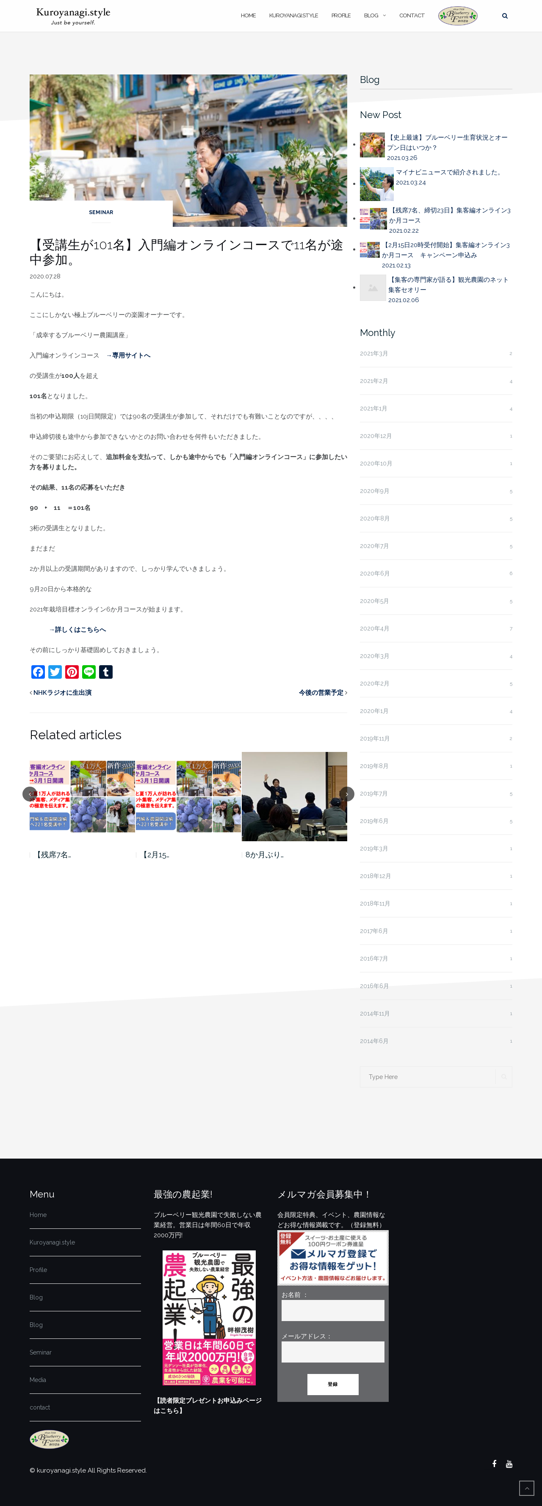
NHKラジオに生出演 (62, 693)
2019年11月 (375, 738)
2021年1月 (373, 408)
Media (38, 1380)
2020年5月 (374, 600)
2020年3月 (375, 656)
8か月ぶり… (265, 854)
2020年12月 (376, 435)
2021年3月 (374, 353)
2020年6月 (375, 573)
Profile (341, 15)
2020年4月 (375, 628)
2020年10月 (376, 463)
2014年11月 (375, 1013)
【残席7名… (52, 854)
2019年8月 (374, 766)
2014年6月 (374, 1041)
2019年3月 (374, 848)
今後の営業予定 (321, 693)
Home (248, 15)
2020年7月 (374, 545)
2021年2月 (374, 380)
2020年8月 (375, 518)
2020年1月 (374, 711)
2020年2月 (375, 683)
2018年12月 (375, 876)
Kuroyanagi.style (293, 15)
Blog (371, 15)
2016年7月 (374, 958)
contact (412, 15)
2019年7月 (374, 793)
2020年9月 (375, 490)
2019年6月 (374, 821)
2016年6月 (374, 986)
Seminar (101, 212)
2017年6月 (374, 931)
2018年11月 (375, 903)
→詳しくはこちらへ (77, 629)
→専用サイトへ (128, 355)
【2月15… (154, 854)
